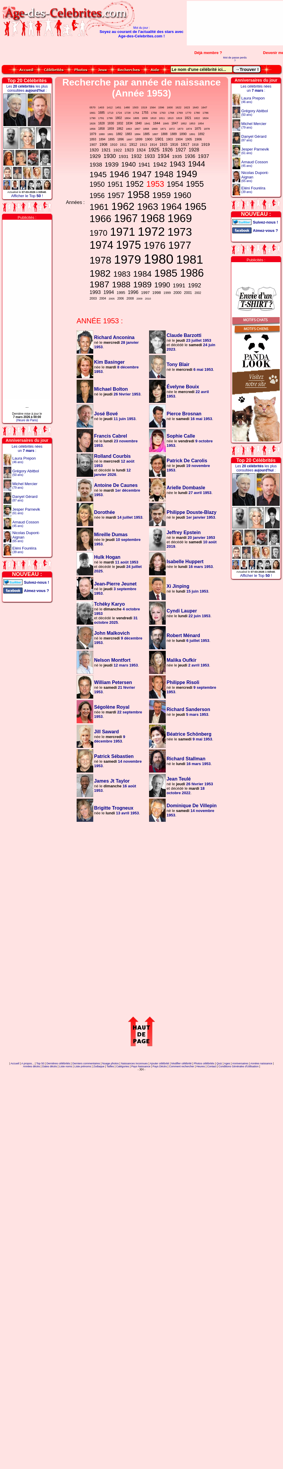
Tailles (110, 1066)
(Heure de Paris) (27, 420)
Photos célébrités (204, 1063)
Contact (211, 1066)
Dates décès (49, 1066)
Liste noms (65, 1066)
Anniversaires (240, 1063)
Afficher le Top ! (27, 196)
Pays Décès (160, 1066)
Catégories (122, 1066)
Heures (200, 1066)
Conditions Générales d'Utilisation (239, 1066)
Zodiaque (99, 1066)
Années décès (31, 1066)
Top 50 (40, 1063)
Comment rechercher (181, 1066)
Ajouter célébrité (159, 1063)
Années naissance (261, 1063)
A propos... (27, 1063)
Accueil (15, 1063)
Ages (227, 1063)
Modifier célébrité (181, 1063)
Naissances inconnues (134, 1063)
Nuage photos (110, 1063)
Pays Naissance (141, 1066)
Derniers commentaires (86, 1063)
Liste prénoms (82, 1066)
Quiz (219, 1063)
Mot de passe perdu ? (235, 59)
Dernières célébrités (58, 1063)
